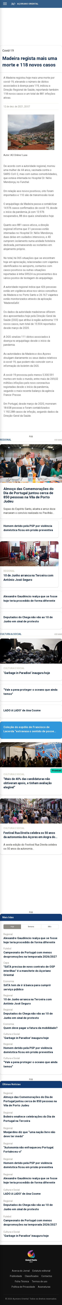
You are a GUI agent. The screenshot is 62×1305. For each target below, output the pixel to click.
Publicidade (16, 1276)
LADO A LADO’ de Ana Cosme (22, 710)
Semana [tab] (31, 927)
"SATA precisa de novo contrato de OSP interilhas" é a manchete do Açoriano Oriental (29, 971)
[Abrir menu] (5, 4)
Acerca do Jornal (21, 1270)
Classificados (32, 1276)
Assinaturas (44, 1286)
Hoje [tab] (12, 927)
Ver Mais (58, 440)
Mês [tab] (49, 927)
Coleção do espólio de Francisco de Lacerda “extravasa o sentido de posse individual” (28, 731)
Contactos (46, 1276)
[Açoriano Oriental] (31, 1262)
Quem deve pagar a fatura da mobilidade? (30, 1028)
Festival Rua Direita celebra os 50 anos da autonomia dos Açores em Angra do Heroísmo (29, 837)
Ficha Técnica (22, 1281)
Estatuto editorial (41, 1270)
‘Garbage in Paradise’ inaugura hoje (26, 673)
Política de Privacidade (23, 1286)
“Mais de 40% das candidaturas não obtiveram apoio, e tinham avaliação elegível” (27, 783)
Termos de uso (39, 1281)
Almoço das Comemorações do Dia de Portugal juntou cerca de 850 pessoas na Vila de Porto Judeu (30, 1101)
